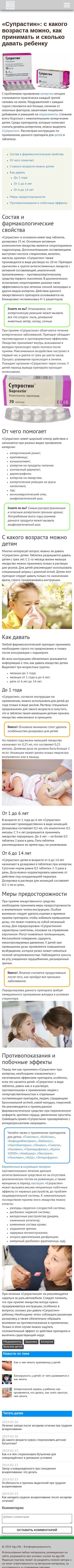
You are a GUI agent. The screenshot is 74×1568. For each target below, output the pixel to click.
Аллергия (47, 1342)
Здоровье (31, 1342)
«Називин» (15, 1149)
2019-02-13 (10, 1451)
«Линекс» (39, 1145)
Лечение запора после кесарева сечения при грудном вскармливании (37, 1427)
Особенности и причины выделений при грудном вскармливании (34, 1485)
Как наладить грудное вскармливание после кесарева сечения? (36, 1499)
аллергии (46, 94)
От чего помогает (22, 160)
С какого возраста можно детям (32, 166)
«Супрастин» (11, 131)
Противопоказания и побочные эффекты (38, 203)
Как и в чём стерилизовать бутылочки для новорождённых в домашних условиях (29, 1456)
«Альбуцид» (27, 1153)
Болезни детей (12, 1347)
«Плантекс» (31, 1137)
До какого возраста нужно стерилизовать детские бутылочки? (34, 1442)
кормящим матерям (37, 1167)
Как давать (17, 172)
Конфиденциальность (37, 1547)
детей (58, 135)
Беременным (11, 1167)
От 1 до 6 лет (23, 184)
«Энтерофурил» (47, 1157)
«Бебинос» (45, 1141)
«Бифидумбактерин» (21, 1141)
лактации (37, 1183)
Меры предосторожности (27, 197)
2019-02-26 (10, 1422)
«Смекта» (54, 1145)
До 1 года (20, 177)
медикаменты (48, 114)
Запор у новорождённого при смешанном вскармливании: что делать (29, 1470)
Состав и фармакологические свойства (37, 154)
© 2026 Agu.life (11, 1547)
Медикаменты (12, 1342)
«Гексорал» (44, 1153)
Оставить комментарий (37, 1530)
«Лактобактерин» (19, 1145)
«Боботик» (47, 1137)
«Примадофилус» (36, 1149)
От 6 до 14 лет (24, 190)
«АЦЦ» (30, 1157)
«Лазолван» (15, 1157)
